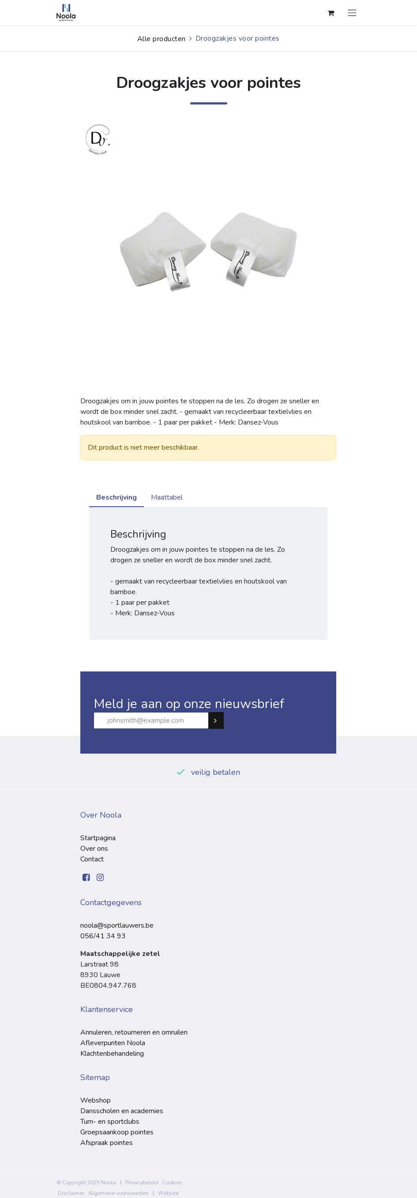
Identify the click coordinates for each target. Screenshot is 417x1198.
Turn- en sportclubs (109, 1121)
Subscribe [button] (220, 720)
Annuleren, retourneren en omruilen (134, 1032)
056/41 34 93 (103, 936)
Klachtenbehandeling (112, 1053)
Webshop (95, 1100)
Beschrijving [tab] (116, 497)
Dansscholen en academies (121, 1111)
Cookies (172, 1182)
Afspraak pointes (106, 1143)
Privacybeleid (141, 1182)
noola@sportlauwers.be (117, 925)
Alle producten (161, 39)
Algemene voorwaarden (118, 1193)
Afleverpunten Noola (112, 1043)
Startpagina (98, 838)
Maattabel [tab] (167, 497)
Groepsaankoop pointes (117, 1132)
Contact (92, 859)
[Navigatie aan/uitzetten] (352, 13)
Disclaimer (71, 1193)
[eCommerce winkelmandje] (331, 13)
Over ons (94, 848)
